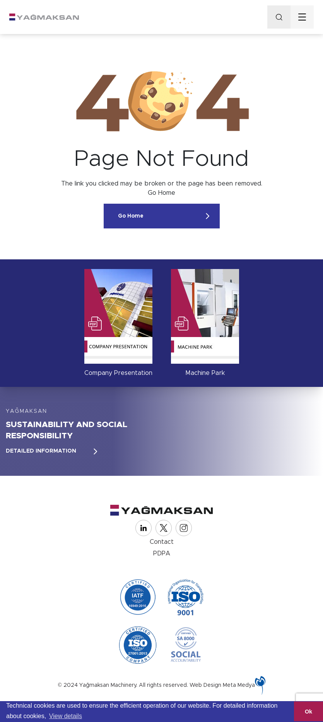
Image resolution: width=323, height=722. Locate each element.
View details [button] (65, 716)
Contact (162, 542)
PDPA (161, 553)
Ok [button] (308, 711)
